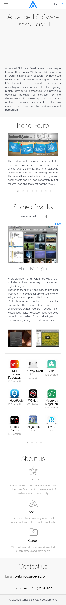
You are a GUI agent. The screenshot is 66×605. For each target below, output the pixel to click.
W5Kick (33, 400)
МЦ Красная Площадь (14, 374)
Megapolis (33, 427)
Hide (58, 224)
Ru (56, 4)
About (33, 512)
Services (33, 479)
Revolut (51, 427)
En (61, 4)
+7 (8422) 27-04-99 (38, 588)
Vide (51, 371)
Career (33, 540)
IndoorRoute (16, 400)
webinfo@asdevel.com (31, 576)
